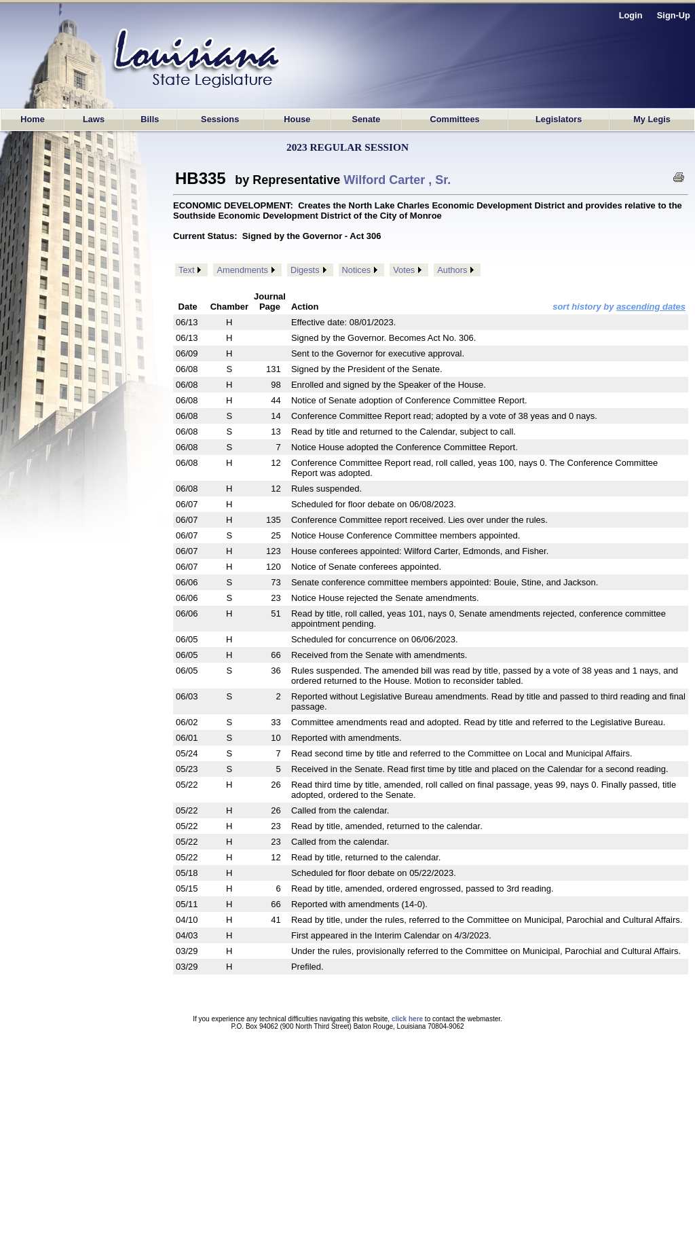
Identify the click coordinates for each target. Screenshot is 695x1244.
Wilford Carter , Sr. (397, 180)
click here (407, 1019)
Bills (149, 119)
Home (32, 119)
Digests (305, 270)
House (297, 119)
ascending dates (650, 306)
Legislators (559, 119)
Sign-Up (673, 15)
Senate (366, 119)
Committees (454, 119)
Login (631, 15)
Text (186, 270)
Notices (356, 270)
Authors (452, 270)
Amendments (242, 270)
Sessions (220, 119)
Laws (94, 119)
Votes (404, 270)
